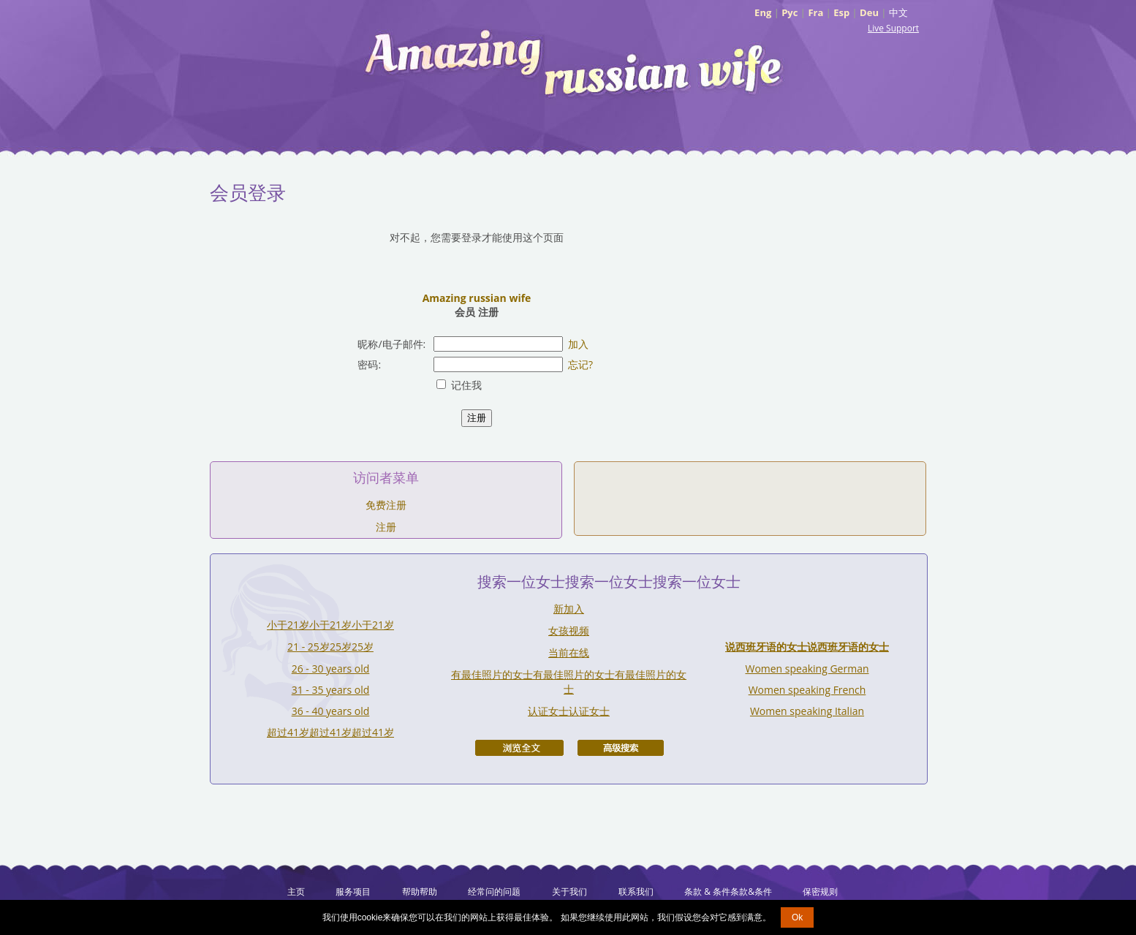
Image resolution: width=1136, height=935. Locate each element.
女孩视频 (568, 630)
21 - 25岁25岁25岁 (330, 647)
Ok (797, 917)
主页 (296, 891)
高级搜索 (621, 748)
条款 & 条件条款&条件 (728, 891)
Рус (789, 12)
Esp (841, 12)
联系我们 (636, 891)
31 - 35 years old (331, 690)
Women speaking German (806, 668)
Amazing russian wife (477, 298)
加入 (578, 344)
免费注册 (386, 505)
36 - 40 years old (331, 711)
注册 (386, 527)
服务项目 (353, 891)
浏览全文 (519, 748)
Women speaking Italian (807, 711)
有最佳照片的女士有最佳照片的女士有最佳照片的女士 (568, 681)
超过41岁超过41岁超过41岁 (330, 732)
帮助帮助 (419, 891)
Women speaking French (807, 690)
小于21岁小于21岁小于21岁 (330, 625)
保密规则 (820, 891)
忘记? (580, 364)
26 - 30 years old (331, 668)
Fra (815, 12)
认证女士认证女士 (569, 711)
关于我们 (569, 891)
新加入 (568, 609)
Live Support (893, 28)
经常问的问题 (494, 891)
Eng (762, 12)
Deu (869, 12)
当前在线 (568, 652)
